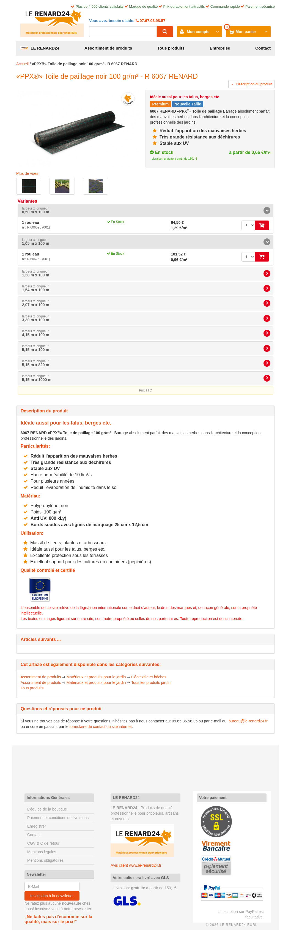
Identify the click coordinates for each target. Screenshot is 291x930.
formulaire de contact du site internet (100, 726)
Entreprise (220, 48)
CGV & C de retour (43, 843)
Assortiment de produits (108, 48)
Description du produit (251, 84)
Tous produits (171, 48)
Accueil (22, 64)
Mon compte (198, 31)
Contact (263, 48)
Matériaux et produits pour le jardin (96, 677)
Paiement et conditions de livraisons (58, 817)
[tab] (145, 210)
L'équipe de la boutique (47, 809)
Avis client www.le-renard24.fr (136, 865)
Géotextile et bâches (148, 677)
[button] (145, 210)
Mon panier (246, 31)
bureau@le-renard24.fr (248, 721)
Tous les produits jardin (151, 682)
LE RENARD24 (39, 48)
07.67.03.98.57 (152, 20)
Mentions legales (41, 852)
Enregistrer (36, 826)
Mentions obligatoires (45, 860)
